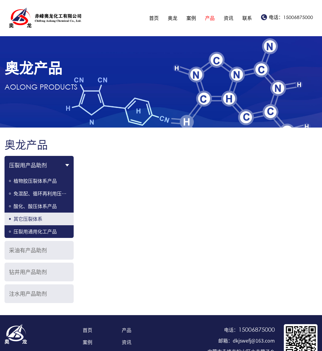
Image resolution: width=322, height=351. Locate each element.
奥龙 (172, 18)
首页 (154, 18)
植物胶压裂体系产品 (35, 181)
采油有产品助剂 (28, 250)
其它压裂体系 (28, 219)
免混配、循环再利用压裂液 (42, 193)
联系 (247, 18)
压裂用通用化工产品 (35, 231)
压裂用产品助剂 (28, 165)
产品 (210, 18)
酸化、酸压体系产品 (35, 206)
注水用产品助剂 (28, 293)
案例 (191, 18)
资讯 (228, 18)
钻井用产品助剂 (28, 272)
